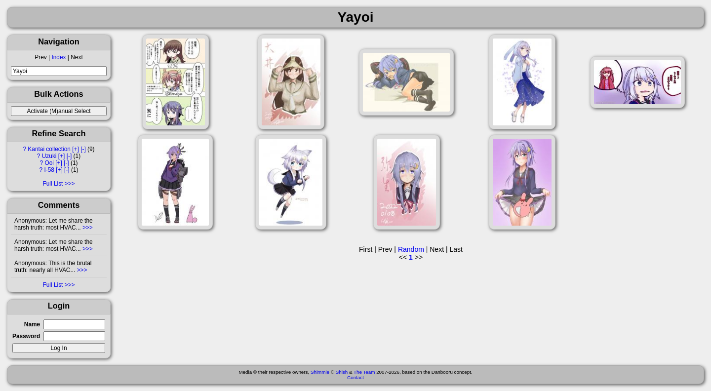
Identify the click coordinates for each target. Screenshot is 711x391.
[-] (83, 149)
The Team (364, 372)
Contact (355, 377)
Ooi (49, 162)
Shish (342, 372)
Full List (52, 183)
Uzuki (49, 156)
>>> (87, 227)
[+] (75, 149)
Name (32, 324)
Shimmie (320, 372)
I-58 (49, 169)
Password (26, 336)
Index (58, 57)
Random (411, 249)
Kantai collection (49, 149)
